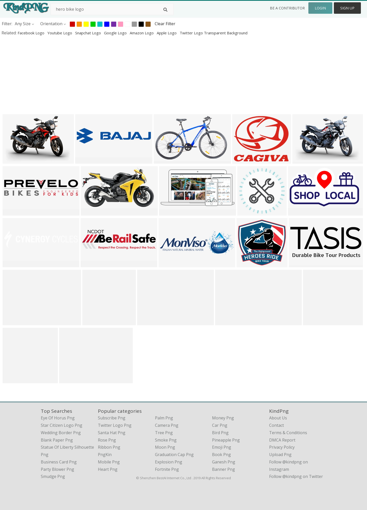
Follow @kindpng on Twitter (296, 476)
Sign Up (347, 8)
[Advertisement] (153, 74)
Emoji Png (221, 447)
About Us (278, 418)
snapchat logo (88, 32)
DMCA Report (282, 440)
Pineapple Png (226, 440)
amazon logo (142, 32)
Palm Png (164, 418)
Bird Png (220, 432)
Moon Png (165, 447)
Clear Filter (165, 23)
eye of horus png (58, 418)
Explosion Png (168, 462)
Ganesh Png (223, 462)
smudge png (53, 476)
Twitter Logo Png (115, 425)
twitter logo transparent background (213, 32)
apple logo (167, 32)
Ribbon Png (109, 447)
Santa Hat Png (111, 432)
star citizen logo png (61, 425)
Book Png (221, 454)
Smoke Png (166, 440)
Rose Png (107, 440)
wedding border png (61, 432)
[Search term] (112, 9)
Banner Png (223, 469)
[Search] (165, 10)
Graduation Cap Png (174, 454)
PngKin (105, 454)
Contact (276, 425)
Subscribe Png (111, 418)
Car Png (219, 425)
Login (320, 8)
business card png (59, 462)
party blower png (57, 469)
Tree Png (164, 432)
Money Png (223, 418)
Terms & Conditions (288, 432)
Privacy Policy (282, 447)
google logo (116, 32)
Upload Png (280, 454)
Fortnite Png (167, 469)
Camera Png (166, 425)
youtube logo (60, 32)
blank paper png (57, 440)
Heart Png (107, 469)
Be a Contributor (287, 8)
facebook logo (31, 32)
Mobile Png (109, 462)
